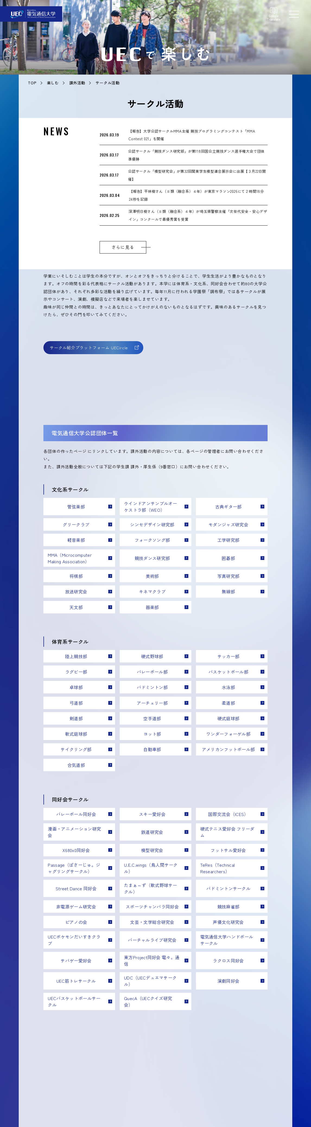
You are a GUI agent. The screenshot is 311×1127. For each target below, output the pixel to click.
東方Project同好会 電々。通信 (151, 960)
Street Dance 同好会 (76, 888)
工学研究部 (228, 540)
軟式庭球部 (76, 734)
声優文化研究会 (228, 922)
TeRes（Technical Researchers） (217, 868)
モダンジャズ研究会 (228, 524)
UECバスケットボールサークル (74, 1001)
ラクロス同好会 (228, 960)
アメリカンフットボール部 (228, 749)
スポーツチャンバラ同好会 (152, 906)
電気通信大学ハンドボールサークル (226, 939)
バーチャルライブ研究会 (152, 940)
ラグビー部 (76, 671)
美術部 (152, 576)
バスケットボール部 (228, 671)
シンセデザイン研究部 (152, 524)
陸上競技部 (76, 656)
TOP (32, 82)
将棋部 (76, 576)
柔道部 (228, 703)
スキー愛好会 (152, 814)
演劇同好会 (228, 981)
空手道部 (152, 718)
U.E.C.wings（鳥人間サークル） (151, 868)
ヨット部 (152, 734)
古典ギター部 (228, 506)
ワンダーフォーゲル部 (228, 734)
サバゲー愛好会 (76, 960)
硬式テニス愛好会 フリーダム (227, 831)
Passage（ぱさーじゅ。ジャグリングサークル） (74, 868)
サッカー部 (228, 656)
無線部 (228, 591)
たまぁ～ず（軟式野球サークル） (150, 888)
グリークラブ (76, 524)
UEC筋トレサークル (76, 981)
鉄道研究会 (152, 832)
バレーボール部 (152, 671)
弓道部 (76, 703)
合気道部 (76, 765)
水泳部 (228, 687)
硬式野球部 (152, 656)
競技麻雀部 (228, 906)
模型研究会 (152, 850)
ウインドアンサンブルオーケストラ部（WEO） (150, 506)
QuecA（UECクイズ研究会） (148, 1001)
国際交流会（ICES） (228, 814)
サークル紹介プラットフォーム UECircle (89, 347)
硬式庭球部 (228, 718)
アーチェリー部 (152, 703)
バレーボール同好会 (76, 814)
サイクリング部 (76, 749)
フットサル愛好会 (228, 850)
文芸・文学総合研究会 (152, 922)
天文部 (76, 607)
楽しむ (53, 82)
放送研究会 (76, 591)
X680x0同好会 (76, 850)
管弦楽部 (76, 506)
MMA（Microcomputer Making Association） (69, 558)
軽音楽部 (76, 540)
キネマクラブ (152, 591)
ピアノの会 (76, 922)
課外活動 (77, 82)
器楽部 (152, 607)
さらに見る (123, 247)
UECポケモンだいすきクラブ (74, 939)
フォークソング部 (152, 540)
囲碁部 (228, 558)
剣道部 (76, 718)
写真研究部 (228, 576)
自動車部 (152, 749)
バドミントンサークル (228, 888)
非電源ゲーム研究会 (76, 906)
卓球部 (76, 687)
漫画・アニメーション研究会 (74, 831)
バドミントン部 (152, 687)
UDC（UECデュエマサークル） (150, 980)
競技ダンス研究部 (152, 558)
